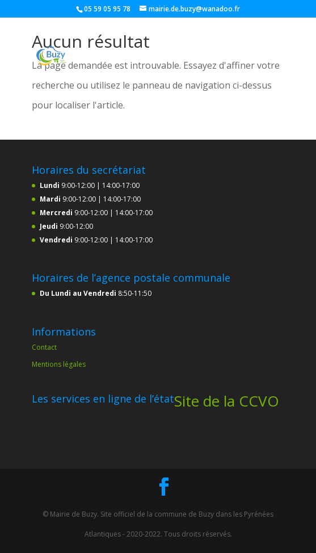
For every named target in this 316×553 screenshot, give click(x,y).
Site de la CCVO (226, 401)
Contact (44, 347)
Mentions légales (59, 364)
